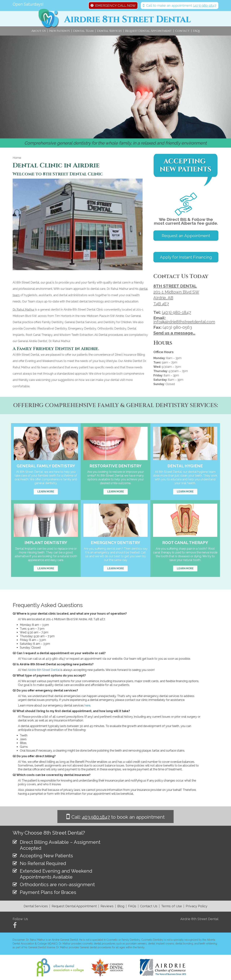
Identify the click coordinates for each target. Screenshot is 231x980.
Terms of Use (171, 906)
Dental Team (83, 31)
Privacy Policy (196, 906)
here (87, 705)
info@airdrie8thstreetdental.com (184, 321)
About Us (38, 31)
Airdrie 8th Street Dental (44, 670)
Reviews (107, 906)
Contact (182, 31)
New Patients (59, 31)
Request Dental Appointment (148, 31)
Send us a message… (174, 332)
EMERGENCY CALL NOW (113, 5)
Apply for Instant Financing (186, 257)
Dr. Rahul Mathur (23, 309)
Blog (120, 906)
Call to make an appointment (179, 5)
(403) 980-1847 (176, 312)
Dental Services (109, 31)
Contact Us (148, 906)
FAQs (196, 31)
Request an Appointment (186, 235)
